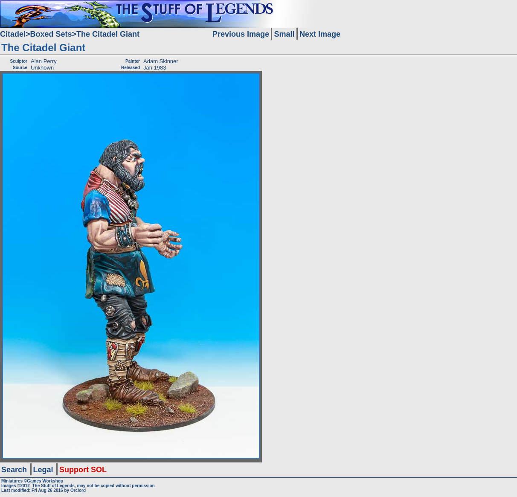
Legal (43, 469)
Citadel (13, 34)
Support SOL (83, 469)
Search (14, 469)
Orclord (78, 490)
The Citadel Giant (107, 34)
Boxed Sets (51, 34)
